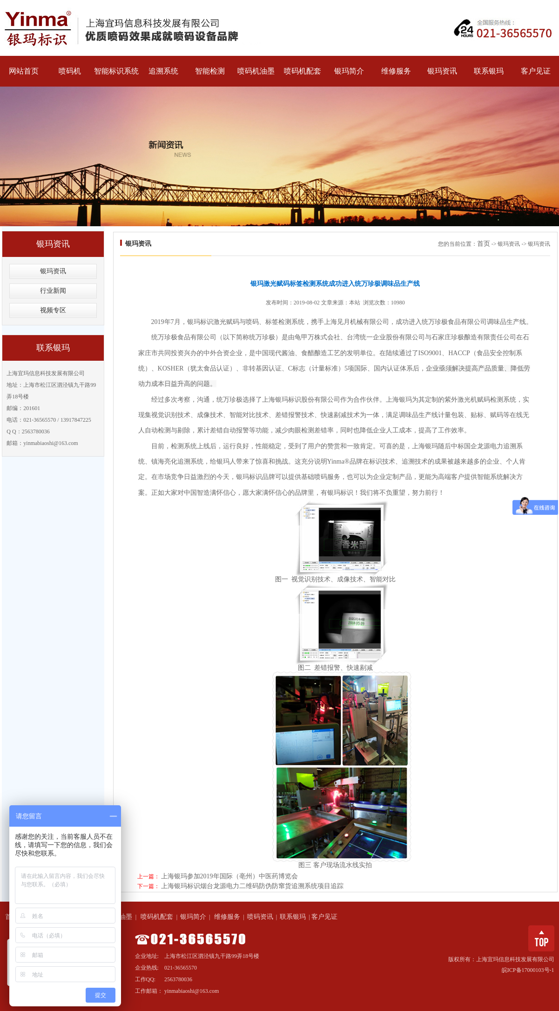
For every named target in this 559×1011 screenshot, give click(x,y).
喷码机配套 (303, 71)
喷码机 (70, 71)
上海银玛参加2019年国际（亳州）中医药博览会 (229, 876)
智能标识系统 (116, 71)
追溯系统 (163, 71)
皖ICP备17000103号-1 (528, 970)
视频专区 (53, 310)
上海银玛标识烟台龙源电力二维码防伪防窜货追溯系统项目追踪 (252, 886)
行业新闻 (53, 290)
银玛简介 (349, 71)
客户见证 (536, 71)
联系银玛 (489, 71)
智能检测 (210, 71)
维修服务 (396, 71)
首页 (483, 243)
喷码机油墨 (256, 71)
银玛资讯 (442, 71)
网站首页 (24, 71)
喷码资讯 (260, 916)
